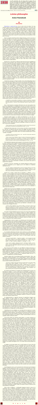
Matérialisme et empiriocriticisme (10, 26)
